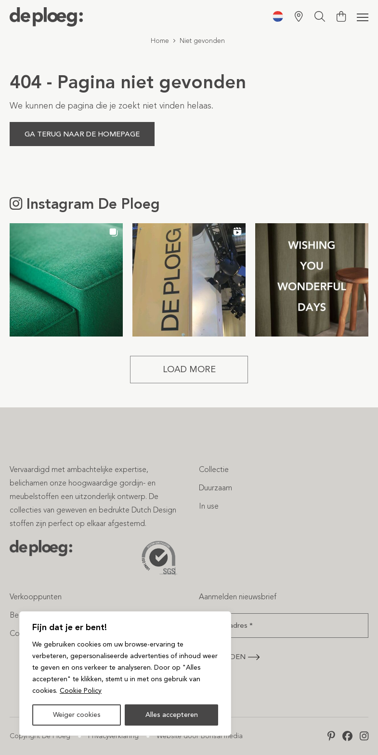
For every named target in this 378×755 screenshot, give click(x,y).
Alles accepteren (171, 715)
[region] (125, 673)
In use (209, 506)
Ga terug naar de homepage (82, 134)
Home (160, 41)
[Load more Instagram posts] (189, 369)
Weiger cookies (77, 715)
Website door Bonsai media (199, 736)
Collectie (214, 469)
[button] (66, 280)
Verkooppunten (36, 596)
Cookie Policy (81, 691)
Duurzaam (215, 487)
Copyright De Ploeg (40, 736)
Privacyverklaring (113, 736)
